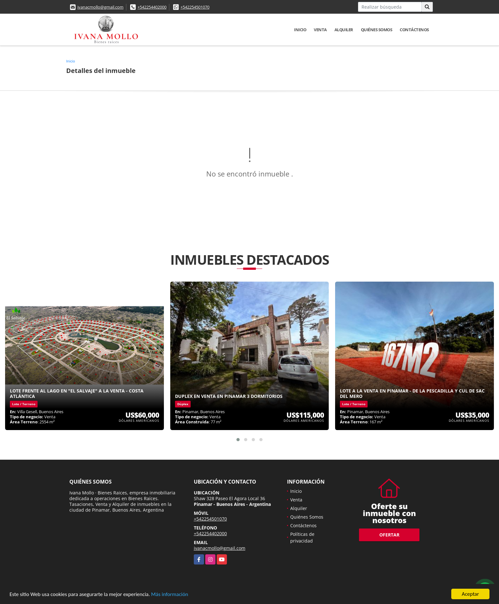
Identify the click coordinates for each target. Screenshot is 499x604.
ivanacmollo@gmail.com (100, 7)
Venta (320, 29)
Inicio (300, 29)
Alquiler (343, 29)
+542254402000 (151, 7)
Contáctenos (414, 29)
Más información (169, 594)
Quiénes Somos (376, 29)
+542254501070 (194, 7)
